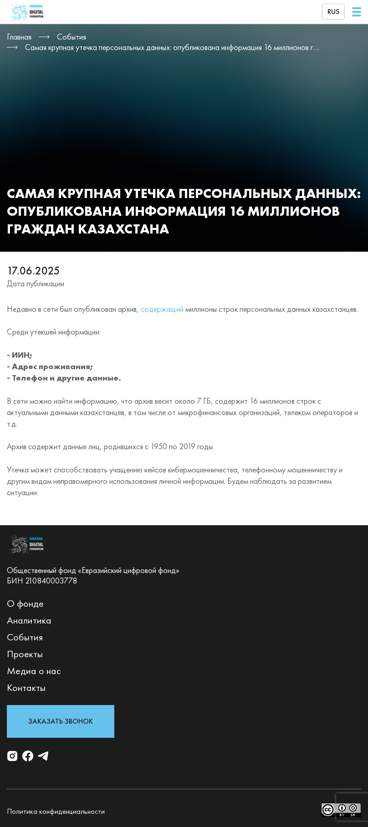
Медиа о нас (34, 670)
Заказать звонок (60, 721)
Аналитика (29, 620)
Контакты (26, 687)
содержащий (162, 309)
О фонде (25, 603)
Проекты (25, 653)
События (25, 637)
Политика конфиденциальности (56, 811)
